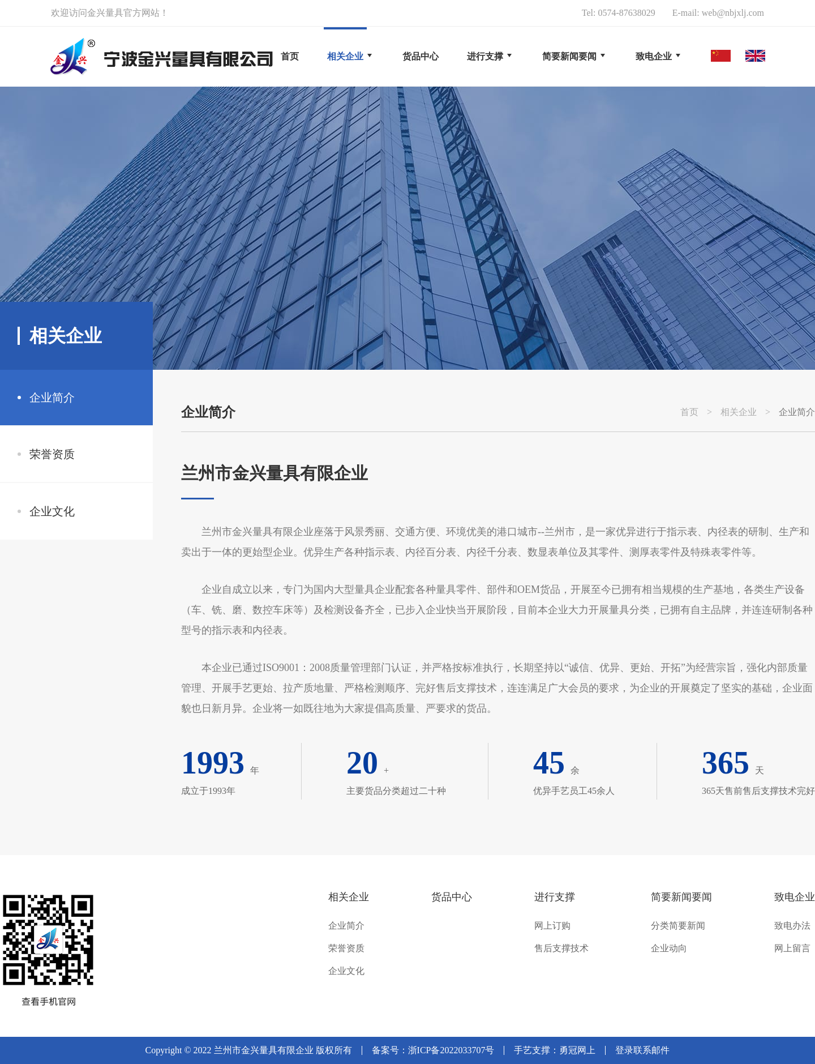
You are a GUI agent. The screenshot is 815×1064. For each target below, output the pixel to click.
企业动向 (669, 948)
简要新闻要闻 (681, 897)
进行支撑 (554, 897)
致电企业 (794, 897)
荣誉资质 (52, 454)
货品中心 (451, 897)
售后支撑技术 (561, 948)
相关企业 (738, 412)
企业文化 (52, 511)
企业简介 (52, 397)
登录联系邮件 (642, 1050)
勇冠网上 (577, 1050)
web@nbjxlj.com (733, 13)
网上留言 (792, 948)
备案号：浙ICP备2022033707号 (433, 1050)
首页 (290, 56)
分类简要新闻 (678, 925)
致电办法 (792, 925)
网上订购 (552, 925)
